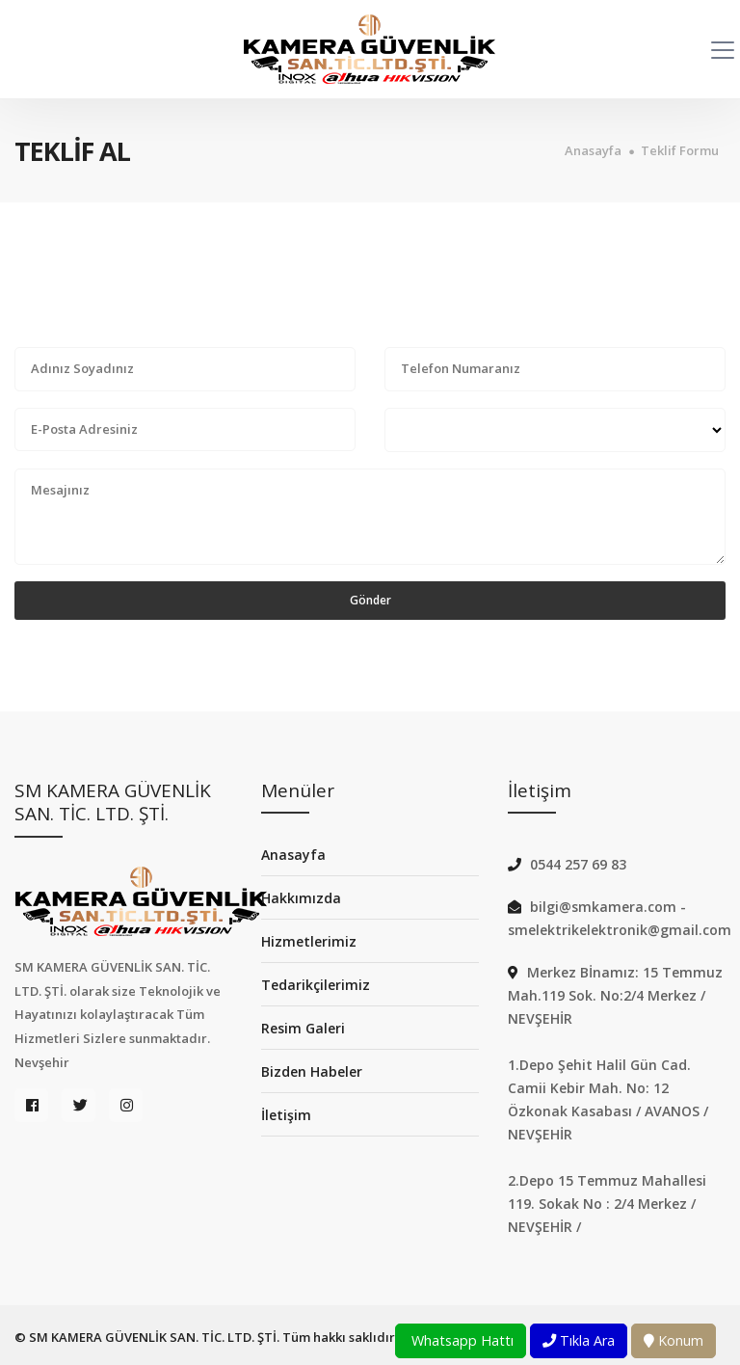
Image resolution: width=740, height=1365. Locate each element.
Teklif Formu (680, 151)
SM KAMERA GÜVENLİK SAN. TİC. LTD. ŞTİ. (154, 1337)
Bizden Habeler (311, 1071)
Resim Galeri (303, 1028)
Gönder (370, 600)
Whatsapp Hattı (461, 1340)
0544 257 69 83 (578, 864)
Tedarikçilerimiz (315, 985)
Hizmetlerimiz (309, 941)
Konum (673, 1340)
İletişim (286, 1115)
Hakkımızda (301, 898)
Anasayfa (593, 151)
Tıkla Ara (578, 1340)
